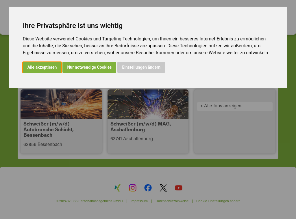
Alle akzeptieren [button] (42, 67)
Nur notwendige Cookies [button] (89, 67)
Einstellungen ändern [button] (141, 67)
